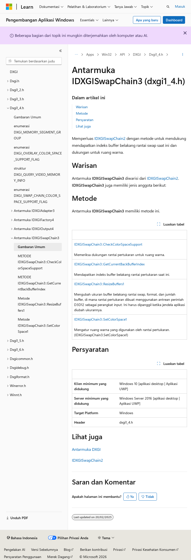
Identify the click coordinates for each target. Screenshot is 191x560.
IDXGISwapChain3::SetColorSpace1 (100, 319)
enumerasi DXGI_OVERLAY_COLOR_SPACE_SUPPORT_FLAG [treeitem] (38, 153)
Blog (67, 549)
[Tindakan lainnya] (182, 55)
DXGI (137, 54)
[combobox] (34, 61)
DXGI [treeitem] (14, 71)
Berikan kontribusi (93, 549)
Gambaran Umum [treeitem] (27, 117)
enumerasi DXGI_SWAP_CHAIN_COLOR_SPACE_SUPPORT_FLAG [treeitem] (37, 195)
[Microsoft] (9, 6)
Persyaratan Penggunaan (22, 556)
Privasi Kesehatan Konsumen (153, 549)
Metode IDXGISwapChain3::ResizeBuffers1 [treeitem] (39, 304)
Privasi (118, 549)
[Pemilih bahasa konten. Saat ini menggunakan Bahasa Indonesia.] (22, 538)
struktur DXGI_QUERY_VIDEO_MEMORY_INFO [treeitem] (37, 174)
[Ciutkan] (60, 50)
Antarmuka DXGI (86, 449)
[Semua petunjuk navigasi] (76, 55)
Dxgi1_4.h (156, 54)
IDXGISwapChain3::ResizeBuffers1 (99, 283)
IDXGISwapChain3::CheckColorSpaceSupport (108, 244)
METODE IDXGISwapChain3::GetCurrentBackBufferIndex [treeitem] (39, 283)
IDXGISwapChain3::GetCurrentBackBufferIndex (109, 264)
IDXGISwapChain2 (110, 138)
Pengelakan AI (14, 549)
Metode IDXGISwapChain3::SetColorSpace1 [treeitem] (39, 325)
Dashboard (174, 20)
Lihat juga (83, 126)
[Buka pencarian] (168, 6)
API (122, 54)
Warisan (82, 106)
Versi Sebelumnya (44, 549)
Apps (90, 54)
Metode (82, 113)
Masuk (180, 6)
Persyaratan (84, 119)
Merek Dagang (58, 556)
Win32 (107, 54)
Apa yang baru (147, 20)
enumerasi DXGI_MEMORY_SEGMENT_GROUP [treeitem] (37, 132)
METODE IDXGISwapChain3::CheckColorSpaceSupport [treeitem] (39, 262)
